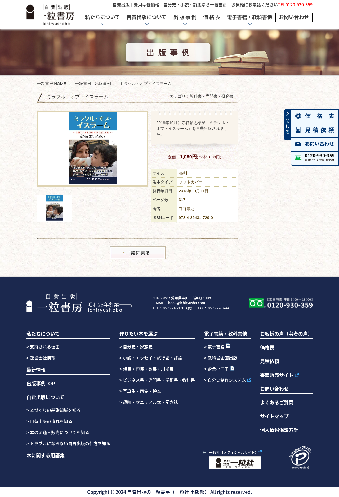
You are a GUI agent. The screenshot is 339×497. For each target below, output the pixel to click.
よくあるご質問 (276, 402)
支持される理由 (45, 346)
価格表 (267, 347)
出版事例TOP (40, 383)
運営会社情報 (42, 357)
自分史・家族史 (138, 346)
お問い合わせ (274, 388)
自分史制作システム (227, 380)
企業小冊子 (218, 369)
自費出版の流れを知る (50, 421)
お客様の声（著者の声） (286, 333)
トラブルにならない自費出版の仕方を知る (69, 443)
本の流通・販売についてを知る (59, 432)
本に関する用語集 (45, 455)
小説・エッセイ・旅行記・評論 (152, 357)
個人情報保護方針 (279, 429)
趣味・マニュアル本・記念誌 (150, 402)
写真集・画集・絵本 (142, 391)
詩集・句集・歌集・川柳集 (148, 369)
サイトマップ (274, 416)
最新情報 (36, 369)
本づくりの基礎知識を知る (55, 410)
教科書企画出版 (222, 357)
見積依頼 (269, 361)
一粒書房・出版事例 (93, 83)
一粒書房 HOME (51, 83)
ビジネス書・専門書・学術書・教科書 (159, 380)
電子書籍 (216, 346)
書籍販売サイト (276, 374)
